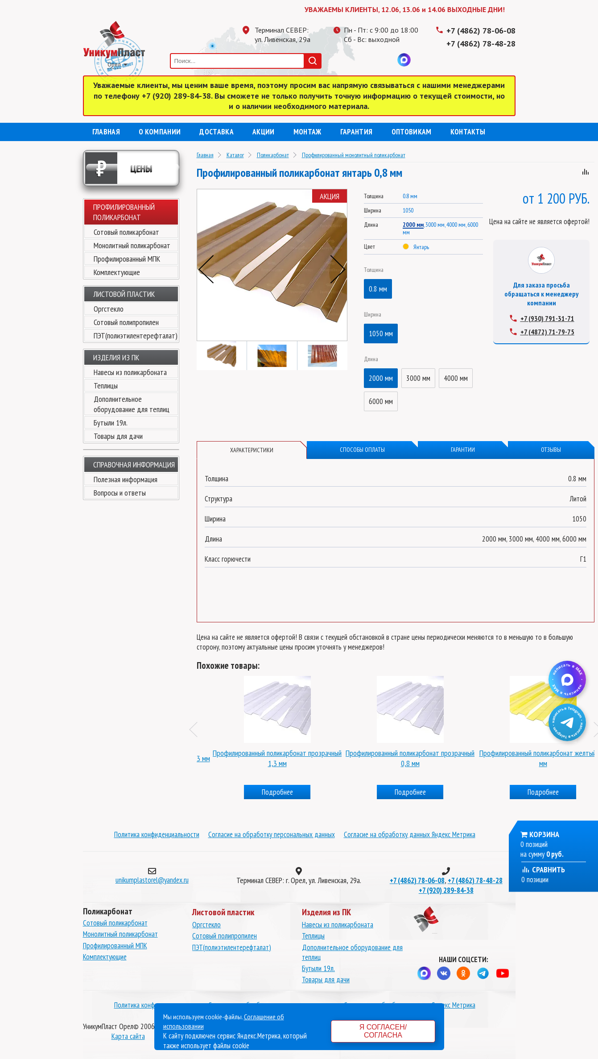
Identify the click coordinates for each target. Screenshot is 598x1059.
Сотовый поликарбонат (126, 232)
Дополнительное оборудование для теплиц (131, 404)
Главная (106, 132)
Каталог (235, 155)
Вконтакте (386, 60)
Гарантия (356, 132)
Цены (119, 168)
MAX (404, 60)
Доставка (216, 132)
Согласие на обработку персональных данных (271, 834)
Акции (263, 132)
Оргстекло (109, 309)
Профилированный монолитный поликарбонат (353, 155)
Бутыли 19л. (111, 422)
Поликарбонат (273, 155)
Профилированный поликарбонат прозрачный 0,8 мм (528, 758)
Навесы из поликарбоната (130, 372)
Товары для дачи (118, 436)
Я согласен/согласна (383, 1031)
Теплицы (106, 385)
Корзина (544, 834)
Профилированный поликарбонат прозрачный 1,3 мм (395, 758)
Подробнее (263, 792)
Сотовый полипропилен (126, 322)
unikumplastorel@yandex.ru (152, 880)
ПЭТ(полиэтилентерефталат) (135, 335)
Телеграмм (350, 60)
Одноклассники (368, 60)
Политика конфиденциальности (156, 834)
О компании (160, 132)
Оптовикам (412, 132)
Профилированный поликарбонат (124, 212)
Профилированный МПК (127, 259)
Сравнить (543, 869)
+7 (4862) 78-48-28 (481, 43)
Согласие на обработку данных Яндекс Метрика (409, 834)
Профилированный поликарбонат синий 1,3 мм (263, 758)
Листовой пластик (124, 294)
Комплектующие (117, 272)
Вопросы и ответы (120, 493)
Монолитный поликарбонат (132, 245)
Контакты (468, 132)
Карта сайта (128, 1036)
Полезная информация (125, 479)
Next (338, 269)
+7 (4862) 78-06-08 (481, 30)
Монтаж (307, 132)
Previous (206, 269)
